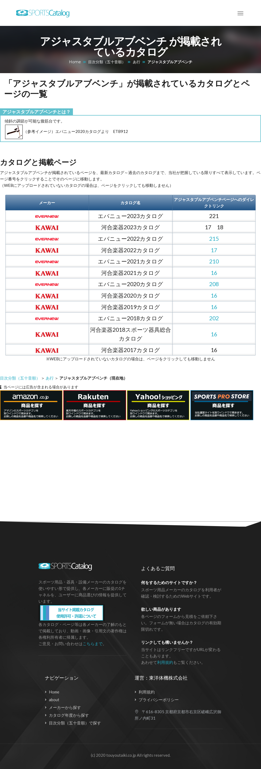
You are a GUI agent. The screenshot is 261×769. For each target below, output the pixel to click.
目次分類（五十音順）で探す (75, 722)
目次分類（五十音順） (107, 62)
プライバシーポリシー (159, 699)
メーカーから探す (65, 707)
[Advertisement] (125, 467)
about (54, 699)
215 (214, 238)
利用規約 (165, 662)
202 (214, 318)
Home (75, 62)
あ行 (136, 62)
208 (214, 284)
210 (214, 261)
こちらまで (93, 643)
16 (214, 272)
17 (214, 250)
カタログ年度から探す (69, 715)
